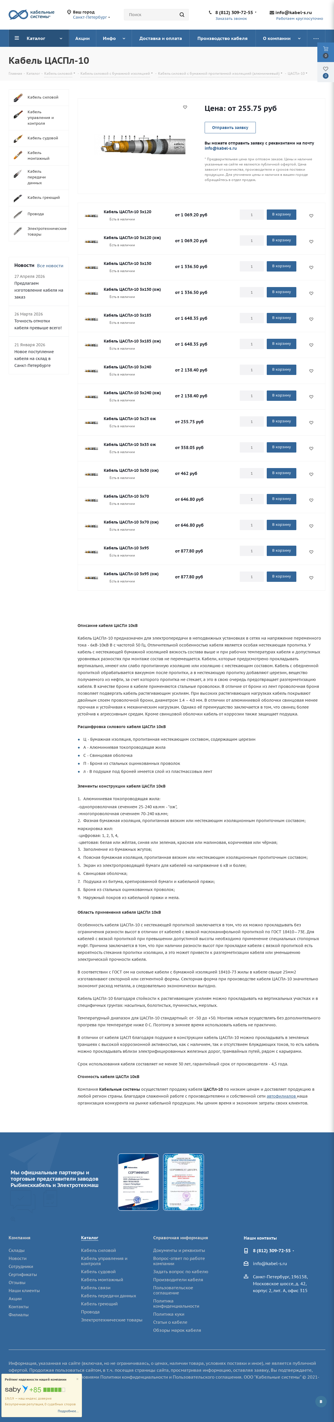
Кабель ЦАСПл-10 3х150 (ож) (132, 289)
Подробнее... (68, 1411)
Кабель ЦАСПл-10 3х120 (127, 211)
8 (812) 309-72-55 (234, 12)
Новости (17, 1258)
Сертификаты (23, 1274)
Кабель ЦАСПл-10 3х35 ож (130, 444)
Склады (17, 1250)
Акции (15, 1298)
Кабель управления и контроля (104, 1261)
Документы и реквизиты (179, 1250)
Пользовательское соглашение (173, 1290)
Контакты (19, 1306)
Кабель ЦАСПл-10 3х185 (127, 315)
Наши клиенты (24, 1290)
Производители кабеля (178, 1279)
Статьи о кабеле (170, 1322)
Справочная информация (180, 1237)
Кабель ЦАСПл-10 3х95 (126, 548)
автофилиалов (282, 1096)
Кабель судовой (98, 1271)
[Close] (77, 1379)
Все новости (50, 265)
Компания (19, 1237)
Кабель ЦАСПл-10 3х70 (126, 496)
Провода (90, 1312)
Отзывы (17, 1282)
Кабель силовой (98, 1250)
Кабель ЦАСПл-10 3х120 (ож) (132, 237)
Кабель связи (95, 1287)
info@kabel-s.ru (293, 12)
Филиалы (19, 1314)
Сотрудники (21, 1266)
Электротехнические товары (112, 1320)
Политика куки (168, 1314)
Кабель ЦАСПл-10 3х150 (127, 263)
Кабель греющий (99, 1303)
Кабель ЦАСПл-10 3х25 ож (130, 418)
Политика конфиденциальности (176, 1303)
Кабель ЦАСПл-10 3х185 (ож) (132, 341)
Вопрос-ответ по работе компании (179, 1261)
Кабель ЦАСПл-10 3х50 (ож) (131, 470)
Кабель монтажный (102, 1279)
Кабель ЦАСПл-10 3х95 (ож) (131, 573)
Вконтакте (321, 1401)
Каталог (89, 1237)
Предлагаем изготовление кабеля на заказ (38, 290)
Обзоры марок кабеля (177, 1330)
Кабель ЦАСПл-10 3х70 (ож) (131, 522)
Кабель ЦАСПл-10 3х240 (127, 367)
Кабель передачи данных (108, 1295)
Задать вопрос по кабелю (180, 1271)
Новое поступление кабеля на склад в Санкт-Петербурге (34, 358)
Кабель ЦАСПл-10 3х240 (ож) (132, 392)
